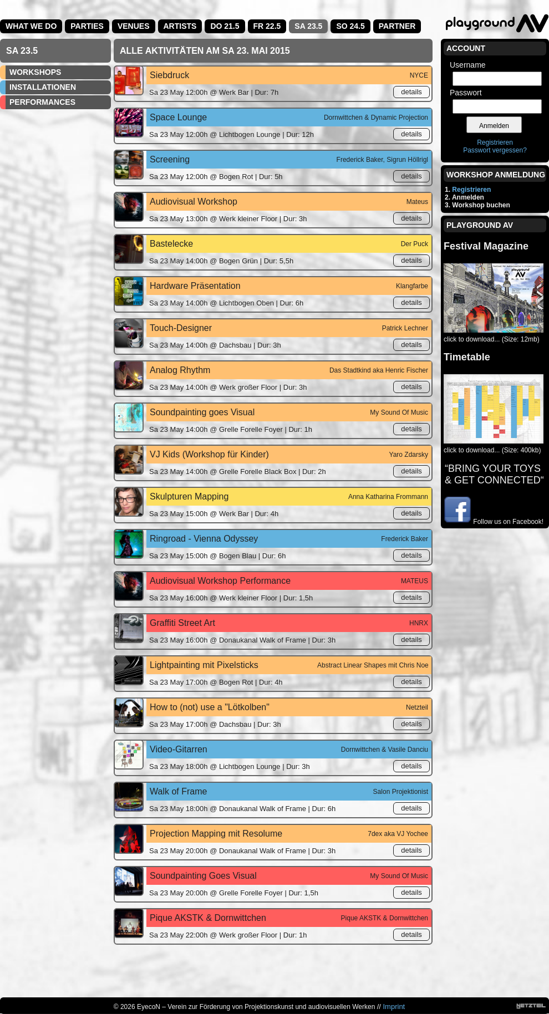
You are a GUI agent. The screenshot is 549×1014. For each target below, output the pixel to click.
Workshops (35, 72)
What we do (31, 26)
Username (468, 64)
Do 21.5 (224, 26)
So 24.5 (350, 26)
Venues (134, 26)
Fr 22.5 (267, 26)
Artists (180, 26)
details (411, 92)
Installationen (42, 87)
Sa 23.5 (308, 26)
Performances (42, 102)
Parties (87, 26)
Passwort (466, 92)
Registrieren (495, 142)
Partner (397, 26)
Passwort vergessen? (495, 150)
